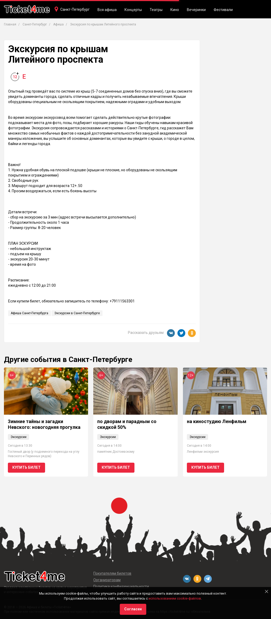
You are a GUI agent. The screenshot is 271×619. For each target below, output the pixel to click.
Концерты (133, 10)
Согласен (133, 609)
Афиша (58, 24)
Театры (156, 10)
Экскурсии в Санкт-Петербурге (77, 313)
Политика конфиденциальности (121, 586)
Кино (174, 10)
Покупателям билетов (112, 573)
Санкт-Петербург (75, 9)
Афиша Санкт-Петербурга (29, 313)
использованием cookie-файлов (175, 598)
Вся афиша (107, 10)
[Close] (266, 591)
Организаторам (107, 580)
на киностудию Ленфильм (216, 421)
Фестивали (223, 10)
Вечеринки (196, 10)
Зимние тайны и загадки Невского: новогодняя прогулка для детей (44, 427)
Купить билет (26, 467)
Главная (10, 24)
